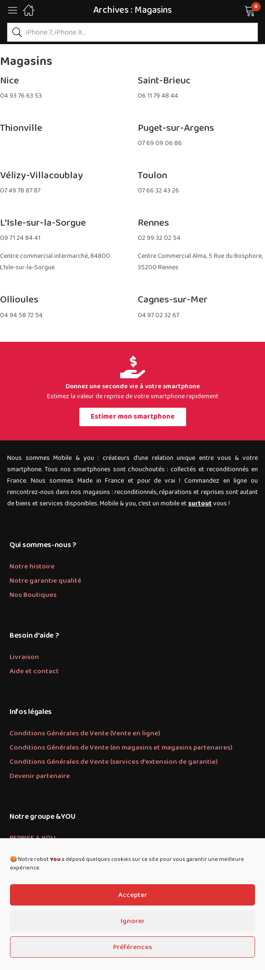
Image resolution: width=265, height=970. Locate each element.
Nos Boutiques (33, 595)
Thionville (21, 128)
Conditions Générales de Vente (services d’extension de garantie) (113, 762)
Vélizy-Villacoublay (41, 175)
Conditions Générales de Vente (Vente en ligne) (84, 733)
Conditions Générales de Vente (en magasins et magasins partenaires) (120, 747)
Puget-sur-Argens (176, 128)
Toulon (152, 175)
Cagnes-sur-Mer (173, 300)
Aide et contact (34, 671)
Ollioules (19, 300)
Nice (9, 81)
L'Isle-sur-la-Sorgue (43, 223)
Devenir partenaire (39, 776)
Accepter (132, 895)
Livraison (24, 657)
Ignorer (133, 921)
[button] (238, 10)
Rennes (153, 223)
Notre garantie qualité (45, 580)
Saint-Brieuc (164, 81)
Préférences (132, 947)
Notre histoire (32, 566)
